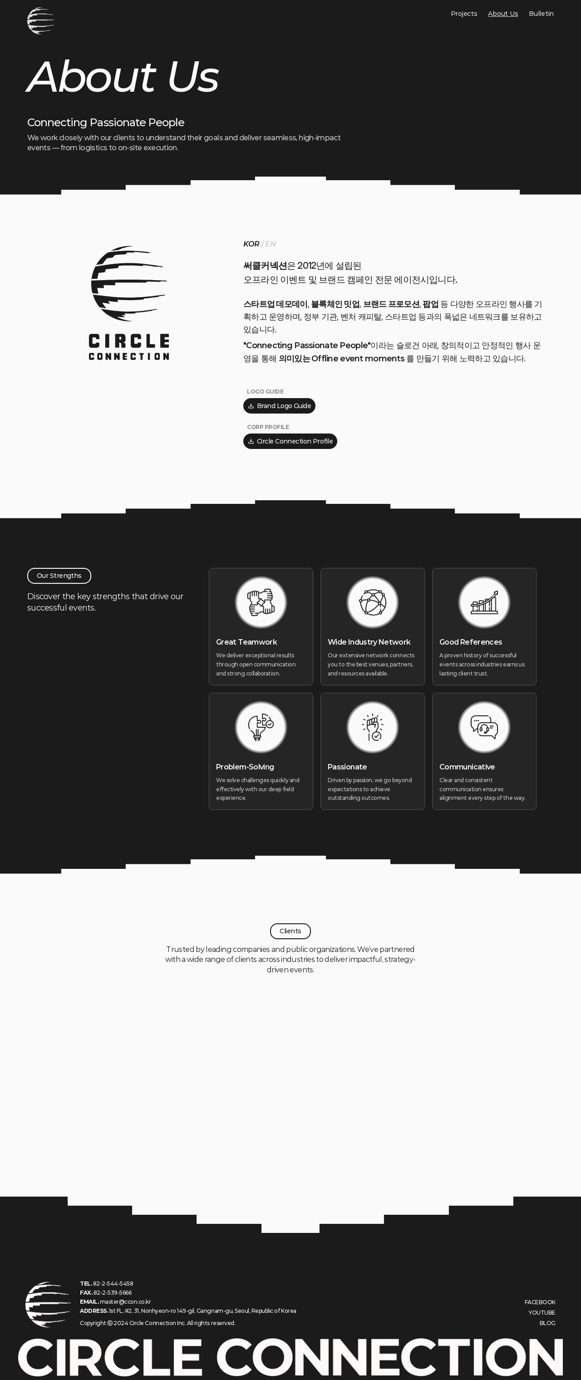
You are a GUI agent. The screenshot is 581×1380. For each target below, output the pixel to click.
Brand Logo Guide (279, 406)
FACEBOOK (540, 1302)
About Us (503, 14)
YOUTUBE (542, 1312)
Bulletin (541, 14)
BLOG (548, 1323)
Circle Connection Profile (290, 441)
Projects (464, 14)
